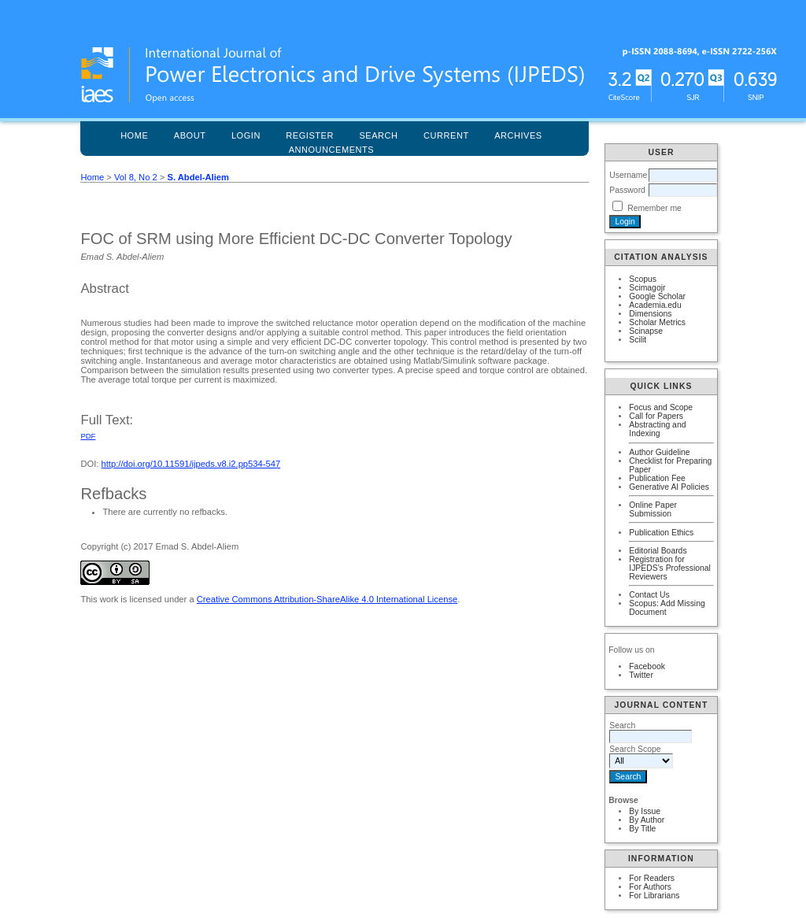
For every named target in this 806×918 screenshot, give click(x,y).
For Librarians (654, 895)
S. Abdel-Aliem (198, 177)
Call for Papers (656, 416)
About (190, 135)
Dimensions (650, 313)
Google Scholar (657, 296)
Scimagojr (647, 287)
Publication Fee (657, 478)
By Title (642, 828)
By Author (646, 820)
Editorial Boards (657, 550)
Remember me (654, 208)
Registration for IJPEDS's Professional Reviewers (670, 568)
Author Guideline (659, 452)
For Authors (650, 887)
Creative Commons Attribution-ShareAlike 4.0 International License (327, 599)
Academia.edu (655, 305)
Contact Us (649, 594)
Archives (518, 135)
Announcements (332, 149)
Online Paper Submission (653, 509)
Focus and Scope (661, 407)
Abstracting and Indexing (657, 429)
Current (446, 135)
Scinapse (646, 331)
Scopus (642, 279)
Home (134, 135)
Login (246, 135)
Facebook (647, 666)
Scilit (637, 339)
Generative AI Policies (669, 487)
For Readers (652, 878)
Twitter (641, 675)
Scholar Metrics (657, 322)
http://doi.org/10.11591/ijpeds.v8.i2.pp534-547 (191, 463)
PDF (87, 435)
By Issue (644, 811)
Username (628, 175)
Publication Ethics (661, 532)
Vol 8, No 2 (135, 177)
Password (627, 190)
